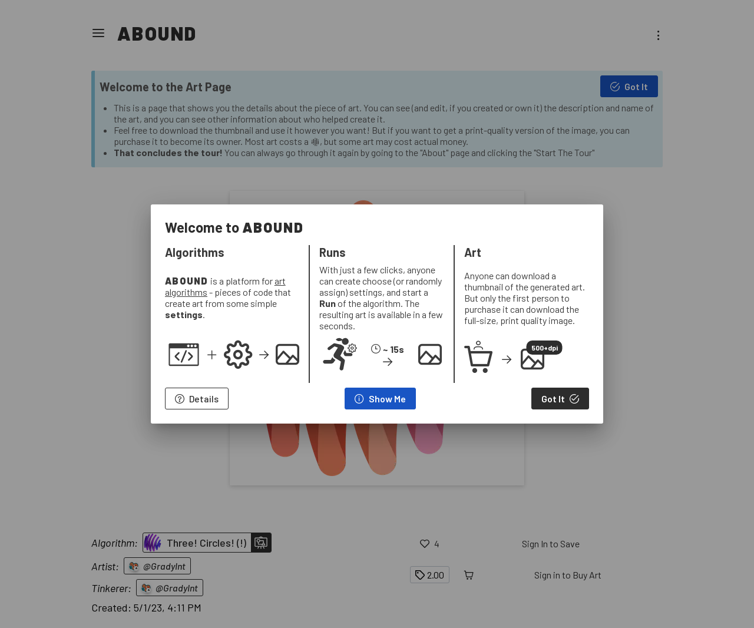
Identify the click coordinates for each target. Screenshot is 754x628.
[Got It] (560, 398)
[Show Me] (380, 398)
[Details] (197, 398)
